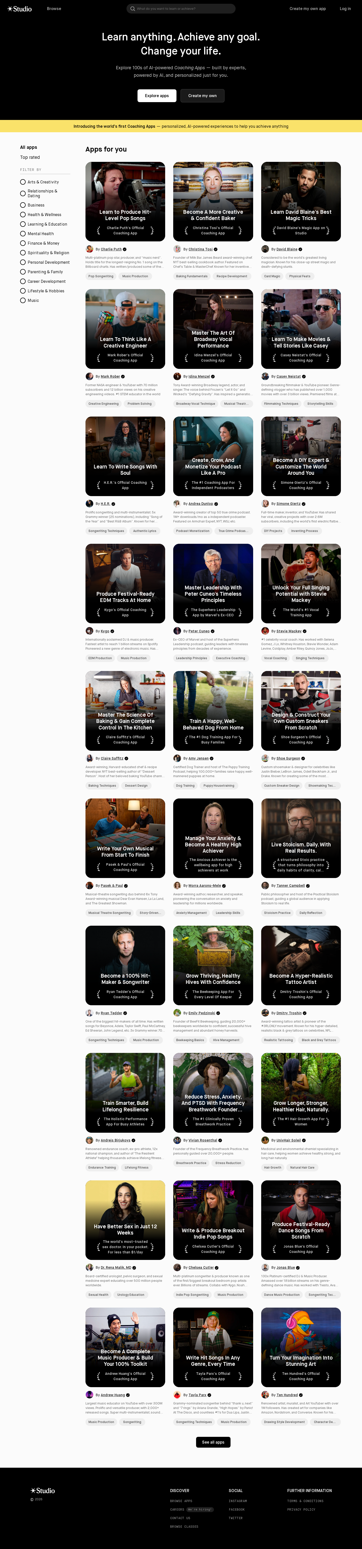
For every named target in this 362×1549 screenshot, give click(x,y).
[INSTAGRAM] (251, 1501)
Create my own (202, 95)
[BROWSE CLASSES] (192, 1526)
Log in (345, 8)
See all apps (213, 1442)
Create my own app (308, 8)
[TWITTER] (251, 1518)
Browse (54, 8)
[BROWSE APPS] (192, 1501)
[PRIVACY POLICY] (309, 1509)
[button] (125, 221)
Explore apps (157, 95)
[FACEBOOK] (251, 1509)
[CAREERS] (192, 1509)
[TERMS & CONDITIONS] (309, 1501)
